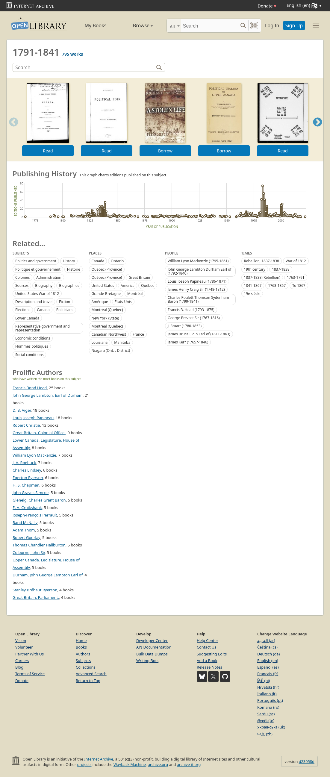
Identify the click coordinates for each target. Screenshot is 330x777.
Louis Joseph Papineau (33, 417)
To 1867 (298, 285)
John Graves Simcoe (31, 492)
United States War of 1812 (37, 293)
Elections (22, 309)
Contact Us (206, 647)
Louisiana (100, 342)
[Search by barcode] (254, 25)
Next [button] (318, 129)
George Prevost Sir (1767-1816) (194, 317)
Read (48, 151)
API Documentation (153, 647)
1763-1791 (296, 277)
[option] (48, 119)
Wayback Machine (129, 764)
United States (103, 285)
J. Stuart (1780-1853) (185, 325)
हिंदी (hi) (263, 680)
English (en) (267, 660)
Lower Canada (27, 318)
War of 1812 (296, 260)
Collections (86, 667)
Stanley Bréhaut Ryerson (35, 590)
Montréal (135, 293)
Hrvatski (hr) (268, 687)
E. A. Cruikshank (27, 507)
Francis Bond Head (30, 387)
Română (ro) (268, 707)
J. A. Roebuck (24, 462)
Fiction (64, 301)
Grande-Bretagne (106, 293)
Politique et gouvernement (37, 269)
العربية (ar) (266, 640)
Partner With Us (29, 654)
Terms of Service (30, 673)
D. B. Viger (22, 410)
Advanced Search (91, 673)
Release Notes (209, 667)
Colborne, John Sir (29, 552)
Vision (20, 640)
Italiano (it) (267, 693)
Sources (21, 285)
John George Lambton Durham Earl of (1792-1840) (199, 271)
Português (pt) (270, 700)
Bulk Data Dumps (152, 654)
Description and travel (33, 301)
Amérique (100, 301)
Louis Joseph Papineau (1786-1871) (197, 281)
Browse (136, 25)
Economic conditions (32, 338)
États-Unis (123, 301)
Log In (272, 25)
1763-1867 (277, 285)
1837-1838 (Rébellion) (262, 277)
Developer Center (152, 640)
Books (81, 647)
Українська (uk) (271, 727)
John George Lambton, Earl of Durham (48, 395)
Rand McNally (25, 522)
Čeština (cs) (267, 647)
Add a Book (207, 660)
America (127, 285)
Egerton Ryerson (28, 477)
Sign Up (294, 25)
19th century (254, 269)
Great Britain (139, 277)
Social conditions (29, 354)
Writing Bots (147, 660)
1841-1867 (253, 285)
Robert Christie (26, 425)
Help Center (207, 640)
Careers (22, 660)
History (69, 260)
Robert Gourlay (26, 537)
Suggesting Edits (212, 654)
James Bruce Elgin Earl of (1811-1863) (199, 334)
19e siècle (252, 293)
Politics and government (35, 260)
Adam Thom (24, 530)
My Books (96, 25)
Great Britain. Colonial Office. (39, 432)
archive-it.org (189, 764)
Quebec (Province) (107, 269)
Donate (267, 6)
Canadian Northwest (109, 334)
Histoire (73, 269)
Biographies (69, 285)
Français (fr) (267, 673)
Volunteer (24, 647)
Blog (19, 667)
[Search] (209, 25)
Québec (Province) (107, 277)
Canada (43, 309)
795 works (72, 54)
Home (81, 640)
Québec (147, 285)
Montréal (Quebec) (107, 326)
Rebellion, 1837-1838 (261, 260)
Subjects (83, 660)
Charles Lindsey (27, 470)
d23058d (306, 761)
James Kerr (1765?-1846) (188, 342)
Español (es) (268, 667)
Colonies (22, 277)
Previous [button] (11, 129)
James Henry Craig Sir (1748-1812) (196, 289)
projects (84, 764)
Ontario (117, 260)
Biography (43, 285)
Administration (48, 277)
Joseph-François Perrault (35, 515)
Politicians (64, 309)
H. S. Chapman (26, 485)
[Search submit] (243, 25)
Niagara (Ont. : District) (111, 350)
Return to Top (88, 680)
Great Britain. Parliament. (36, 597)
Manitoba (122, 342)
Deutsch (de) (268, 654)
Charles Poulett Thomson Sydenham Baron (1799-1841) (198, 299)
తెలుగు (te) (265, 720)
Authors (83, 654)
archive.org (158, 764)
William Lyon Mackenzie (34, 455)
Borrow (165, 151)
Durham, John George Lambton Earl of (48, 575)
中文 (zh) (265, 734)
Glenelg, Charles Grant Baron (39, 500)
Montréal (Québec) (107, 309)
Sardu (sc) (266, 714)
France (138, 334)
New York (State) (105, 318)
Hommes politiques (31, 346)
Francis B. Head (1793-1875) (191, 309)
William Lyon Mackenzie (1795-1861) (198, 260)
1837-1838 (281, 269)
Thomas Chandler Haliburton (39, 545)
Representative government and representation (42, 328)
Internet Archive (98, 759)
